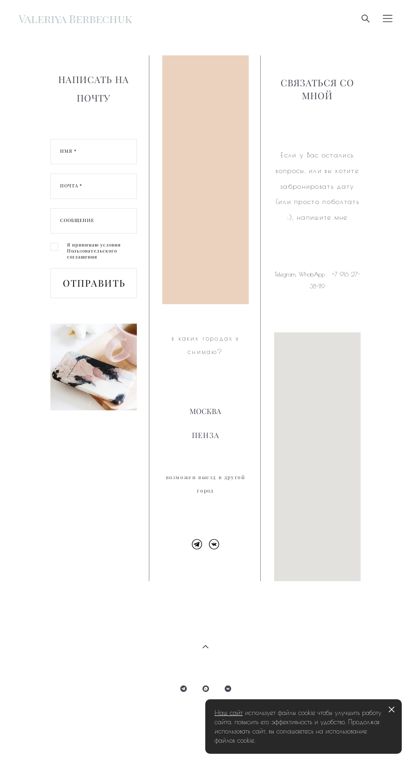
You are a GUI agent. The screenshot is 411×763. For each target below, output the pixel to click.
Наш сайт (229, 712)
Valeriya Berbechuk (75, 18)
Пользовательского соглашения (92, 254)
